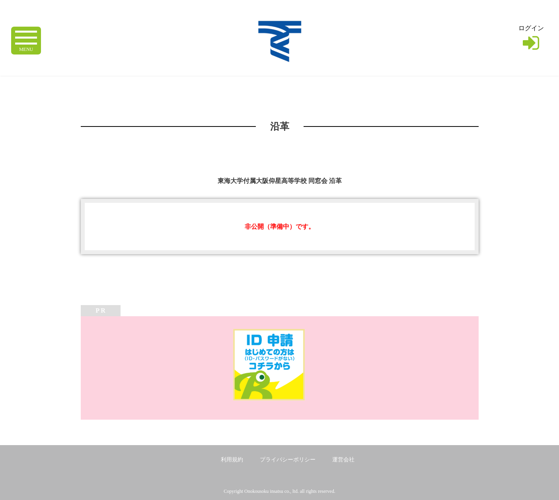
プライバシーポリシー (288, 460)
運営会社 (343, 460)
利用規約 (232, 460)
